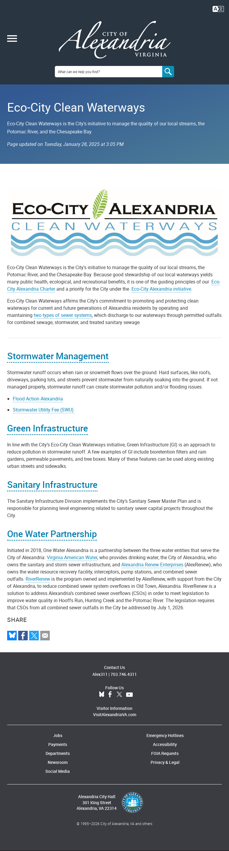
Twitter (119, 694)
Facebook (110, 694)
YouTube (129, 694)
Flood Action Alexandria (38, 398)
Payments (57, 744)
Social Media (57, 771)
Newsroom (58, 762)
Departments (58, 753)
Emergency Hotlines (165, 735)
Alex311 (100, 674)
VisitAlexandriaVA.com (114, 714)
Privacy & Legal (165, 762)
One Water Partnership (52, 534)
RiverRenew (38, 579)
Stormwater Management (58, 356)
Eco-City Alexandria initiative (161, 289)
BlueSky (101, 694)
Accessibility (165, 744)
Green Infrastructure (47, 428)
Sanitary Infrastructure (52, 484)
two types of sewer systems (63, 315)
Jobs (57, 735)
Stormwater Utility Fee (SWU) (44, 409)
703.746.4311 (124, 674)
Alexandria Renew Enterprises (152, 564)
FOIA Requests (165, 753)
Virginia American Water (72, 557)
